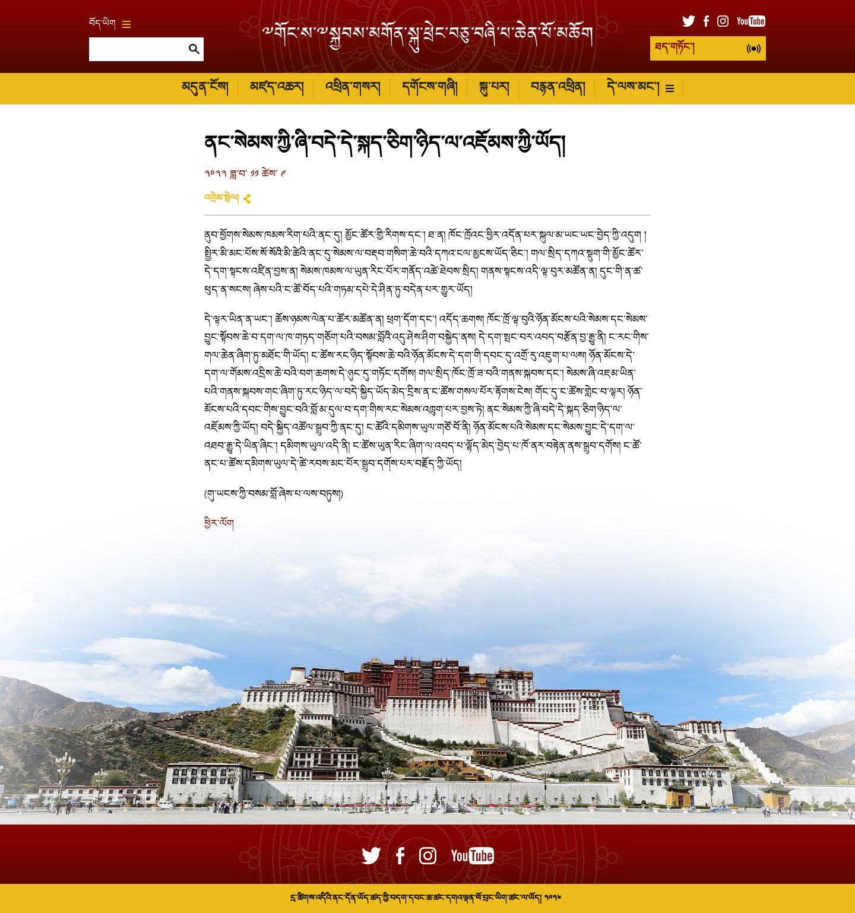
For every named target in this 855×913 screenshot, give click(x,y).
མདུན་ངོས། (205, 88)
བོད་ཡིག (110, 24)
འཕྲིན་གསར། (352, 88)
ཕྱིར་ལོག (219, 524)
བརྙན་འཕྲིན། (558, 88)
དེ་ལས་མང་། (640, 88)
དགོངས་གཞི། (429, 88)
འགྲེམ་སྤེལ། (221, 199)
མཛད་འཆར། (276, 88)
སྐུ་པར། (494, 88)
